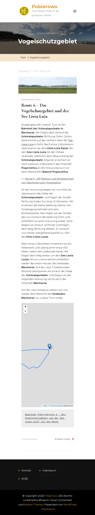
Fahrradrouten (31, 100)
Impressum (49, 470)
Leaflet (44, 406)
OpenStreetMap (56, 406)
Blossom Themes (33, 504)
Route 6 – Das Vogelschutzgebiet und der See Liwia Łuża (45, 110)
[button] (49, 347)
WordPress (70, 504)
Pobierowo (45, 6)
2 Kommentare (29, 439)
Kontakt (26, 470)
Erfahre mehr (64, 438)
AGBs (24, 478)
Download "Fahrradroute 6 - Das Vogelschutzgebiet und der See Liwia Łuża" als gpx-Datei (46, 418)
